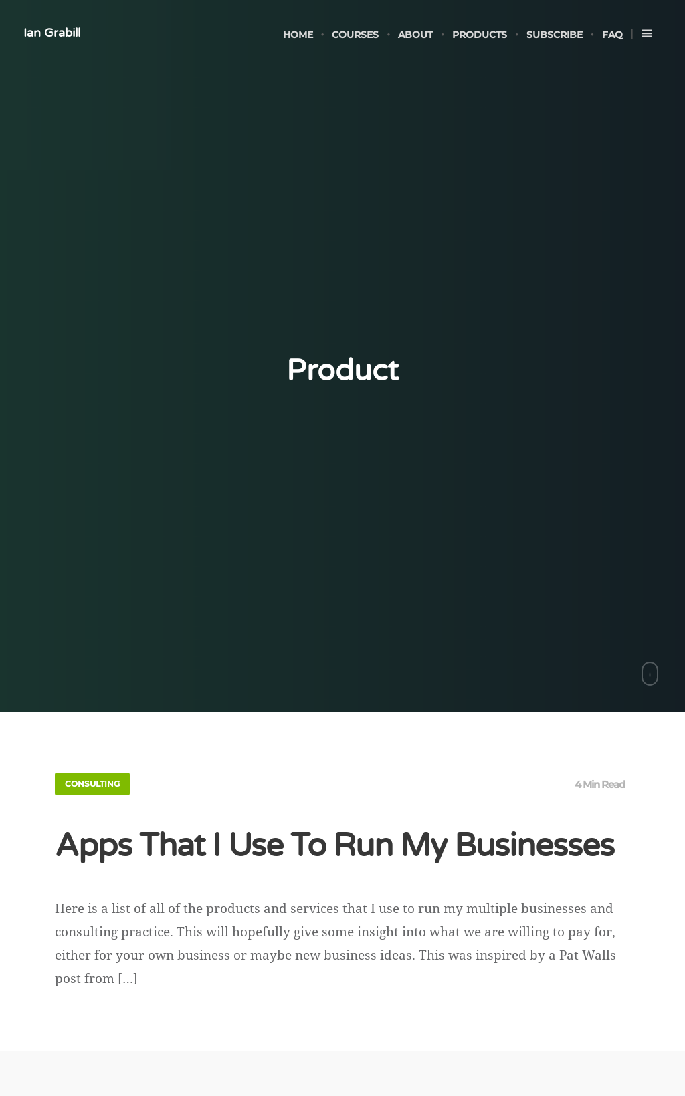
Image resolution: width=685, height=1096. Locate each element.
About (415, 35)
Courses (355, 35)
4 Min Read (600, 784)
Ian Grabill (51, 32)
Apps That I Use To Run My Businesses (334, 846)
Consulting (92, 784)
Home (298, 35)
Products (479, 35)
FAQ (612, 35)
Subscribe (554, 35)
